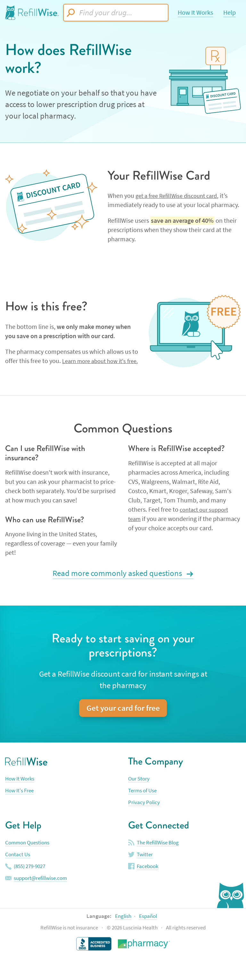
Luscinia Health (141, 928)
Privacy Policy (144, 803)
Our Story (139, 779)
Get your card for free (123, 708)
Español (148, 916)
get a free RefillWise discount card (180, 196)
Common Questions (27, 843)
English (123, 916)
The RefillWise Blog (158, 843)
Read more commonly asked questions (118, 574)
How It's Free (19, 791)
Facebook (147, 866)
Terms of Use (142, 791)
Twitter (145, 854)
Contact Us (17, 854)
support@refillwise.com (40, 878)
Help (229, 13)
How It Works (195, 13)
